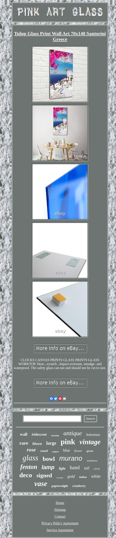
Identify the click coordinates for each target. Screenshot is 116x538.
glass (30, 458)
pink (68, 442)
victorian (55, 435)
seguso (55, 451)
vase (40, 484)
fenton (28, 466)
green (90, 451)
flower (78, 451)
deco (25, 475)
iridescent (39, 434)
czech (97, 468)
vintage (90, 442)
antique (72, 433)
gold (71, 476)
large (51, 443)
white (96, 476)
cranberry (79, 486)
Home (60, 503)
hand (75, 467)
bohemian (93, 435)
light (62, 468)
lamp (48, 467)
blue (66, 450)
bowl (49, 459)
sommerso (92, 460)
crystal (59, 477)
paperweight (60, 486)
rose (31, 450)
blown (37, 444)
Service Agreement (59, 530)
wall (23, 434)
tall (86, 468)
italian (83, 477)
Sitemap (60, 509)
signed (44, 475)
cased (44, 451)
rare (23, 443)
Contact (60, 516)
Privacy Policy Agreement (60, 523)
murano (70, 458)
